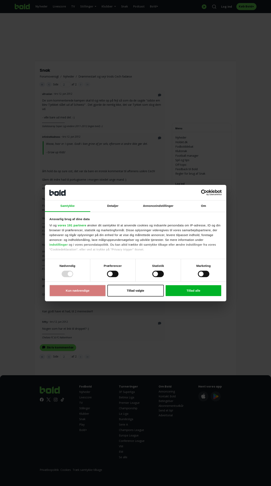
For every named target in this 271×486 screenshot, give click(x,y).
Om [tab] (203, 205)
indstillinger (58, 244)
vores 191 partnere (72, 225)
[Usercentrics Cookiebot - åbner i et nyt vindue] (204, 193)
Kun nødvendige (77, 290)
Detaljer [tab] (112, 205)
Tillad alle (193, 290)
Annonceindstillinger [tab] (158, 205)
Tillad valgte (135, 290)
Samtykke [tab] (67, 205)
